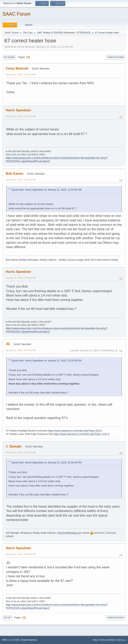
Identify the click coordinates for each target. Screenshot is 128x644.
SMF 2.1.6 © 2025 (11, 640)
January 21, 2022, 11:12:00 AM (21, 74)
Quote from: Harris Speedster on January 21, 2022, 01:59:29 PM (46, 360)
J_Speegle (13, 446)
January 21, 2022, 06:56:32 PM (21, 554)
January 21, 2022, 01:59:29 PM (21, 278)
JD (8, 344)
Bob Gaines (14, 173)
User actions (115, 57)
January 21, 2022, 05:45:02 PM (21, 452)
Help (95, 640)
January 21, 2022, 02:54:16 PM (21, 350)
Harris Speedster (18, 110)
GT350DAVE (83, 32)
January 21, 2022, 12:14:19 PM (21, 179)
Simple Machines (29, 640)
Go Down (9, 57)
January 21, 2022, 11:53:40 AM (21, 116)
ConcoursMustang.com (69, 532)
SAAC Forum (16, 14)
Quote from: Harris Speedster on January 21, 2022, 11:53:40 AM (46, 189)
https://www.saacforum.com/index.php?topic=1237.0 (81, 434)
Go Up (7, 618)
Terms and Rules (107, 640)
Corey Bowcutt (17, 68)
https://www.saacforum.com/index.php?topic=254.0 (75, 430)
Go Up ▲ (121, 640)
